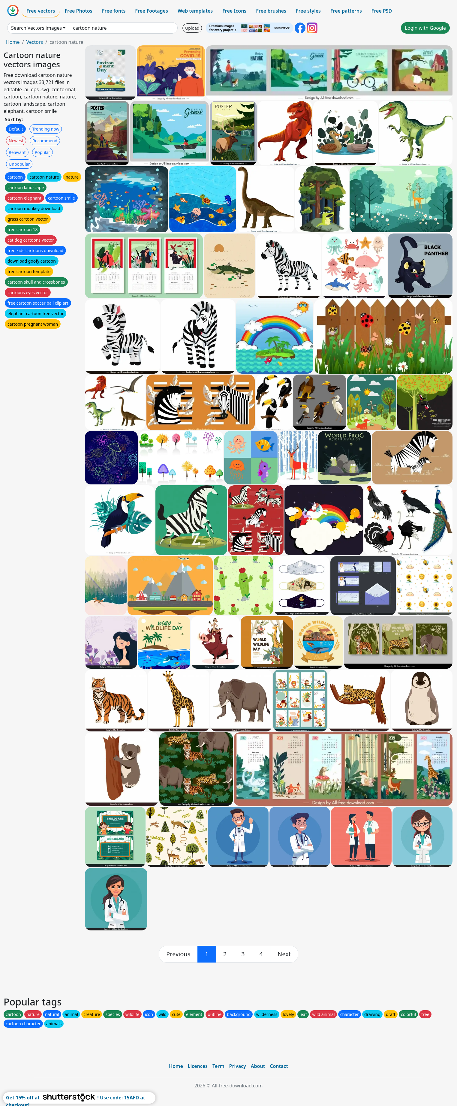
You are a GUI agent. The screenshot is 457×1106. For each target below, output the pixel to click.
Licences (198, 1066)
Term (218, 1066)
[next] (284, 954)
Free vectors (40, 11)
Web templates (195, 11)
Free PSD (381, 11)
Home (13, 42)
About (258, 1066)
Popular (42, 152)
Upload (192, 28)
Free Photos (78, 11)
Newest (16, 140)
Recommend (44, 140)
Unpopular (19, 164)
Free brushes (271, 11)
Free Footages (151, 11)
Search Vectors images (36, 28)
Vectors (34, 42)
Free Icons (234, 11)
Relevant (17, 152)
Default (16, 129)
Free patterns (346, 11)
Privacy (237, 1066)
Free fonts (114, 11)
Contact (279, 1066)
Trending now (45, 129)
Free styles (308, 11)
